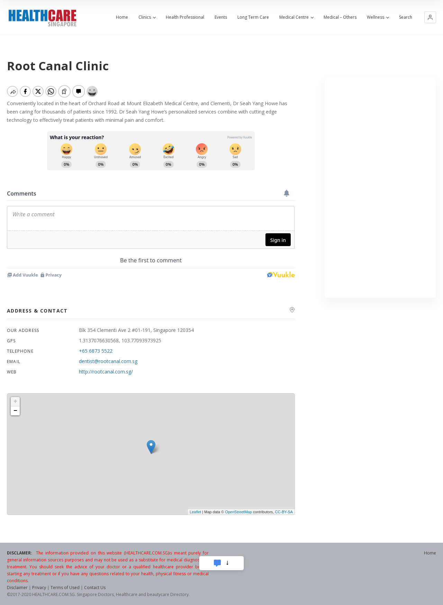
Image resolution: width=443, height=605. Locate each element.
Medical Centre (296, 17)
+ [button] (15, 401)
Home (122, 17)
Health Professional (185, 17)
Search (405, 17)
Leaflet (195, 512)
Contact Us (95, 587)
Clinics (146, 17)
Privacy (39, 587)
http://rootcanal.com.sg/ (106, 371)
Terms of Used (65, 587)
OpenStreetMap (238, 512)
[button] (430, 17)
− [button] (15, 411)
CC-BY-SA (284, 512)
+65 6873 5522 (95, 350)
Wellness (378, 17)
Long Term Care (253, 17)
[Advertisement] (380, 187)
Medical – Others (340, 17)
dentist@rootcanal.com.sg (108, 361)
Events (221, 17)
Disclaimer (17, 587)
